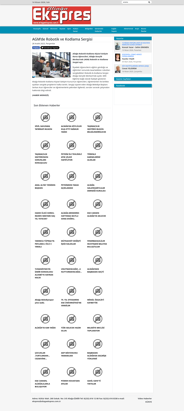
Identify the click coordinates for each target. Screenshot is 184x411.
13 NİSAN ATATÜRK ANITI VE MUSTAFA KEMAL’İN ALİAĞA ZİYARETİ (136, 44)
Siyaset (62, 28)
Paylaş (36, 47)
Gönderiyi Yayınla (50, 47)
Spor (69, 28)
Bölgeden (89, 28)
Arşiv (137, 28)
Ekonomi (53, 28)
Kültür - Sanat (76, 29)
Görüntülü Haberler (99, 29)
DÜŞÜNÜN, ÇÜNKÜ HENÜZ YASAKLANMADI (132, 55)
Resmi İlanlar (143, 29)
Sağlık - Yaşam (114, 29)
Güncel (45, 28)
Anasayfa (37, 28)
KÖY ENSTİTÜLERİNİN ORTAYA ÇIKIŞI (135, 66)
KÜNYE (148, 401)
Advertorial (128, 28)
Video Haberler (145, 398)
